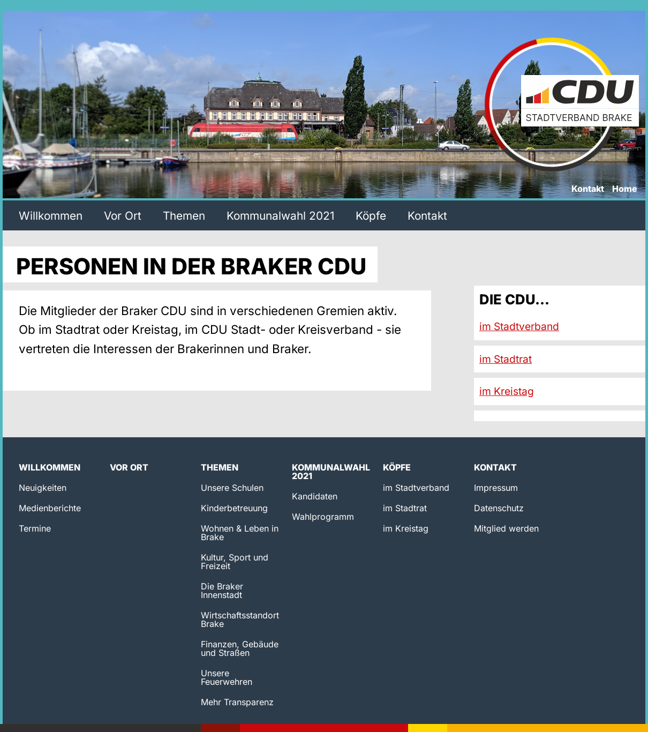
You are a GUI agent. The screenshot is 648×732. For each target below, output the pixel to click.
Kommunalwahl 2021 (280, 215)
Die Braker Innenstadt (222, 590)
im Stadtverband (519, 326)
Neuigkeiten (42, 487)
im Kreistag (506, 391)
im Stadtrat (505, 359)
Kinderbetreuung (234, 508)
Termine (35, 528)
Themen (184, 215)
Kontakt (587, 189)
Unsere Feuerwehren (226, 677)
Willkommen (50, 215)
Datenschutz (499, 508)
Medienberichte (50, 508)
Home (624, 189)
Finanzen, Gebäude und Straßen (239, 648)
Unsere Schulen (232, 487)
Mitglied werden (506, 528)
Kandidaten (314, 496)
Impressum (496, 487)
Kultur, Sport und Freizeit (234, 561)
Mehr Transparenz (237, 702)
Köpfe (371, 215)
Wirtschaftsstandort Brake (240, 619)
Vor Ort (122, 215)
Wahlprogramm (323, 516)
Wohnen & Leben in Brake (239, 532)
